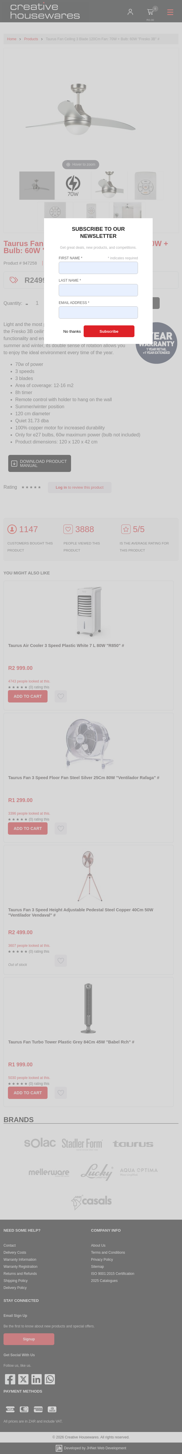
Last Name (70, 280)
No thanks (72, 331)
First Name (70, 258)
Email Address (74, 303)
